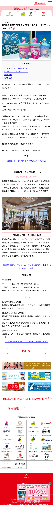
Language (42, 3)
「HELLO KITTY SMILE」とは (16, 71)
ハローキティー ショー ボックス (26, 13)
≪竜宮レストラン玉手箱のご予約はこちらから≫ (26, 161)
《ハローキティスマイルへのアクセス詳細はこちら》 (26, 341)
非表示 (28, 63)
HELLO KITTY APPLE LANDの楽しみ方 (26, 398)
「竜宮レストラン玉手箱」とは (16, 68)
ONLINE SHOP (43, 13)
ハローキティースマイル (9, 13)
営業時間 (8, 74)
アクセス (8, 78)
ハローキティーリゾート (26, 9)
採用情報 (13, 408)
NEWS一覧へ (26, 350)
